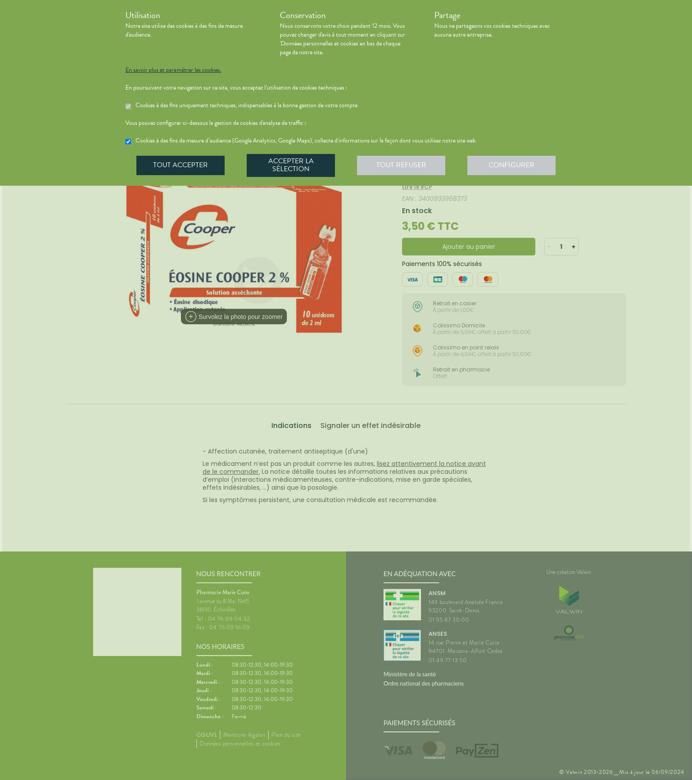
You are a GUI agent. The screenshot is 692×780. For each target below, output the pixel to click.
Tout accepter (180, 165)
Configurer (511, 165)
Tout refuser (401, 165)
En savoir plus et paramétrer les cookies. (173, 70)
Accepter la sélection (291, 165)
